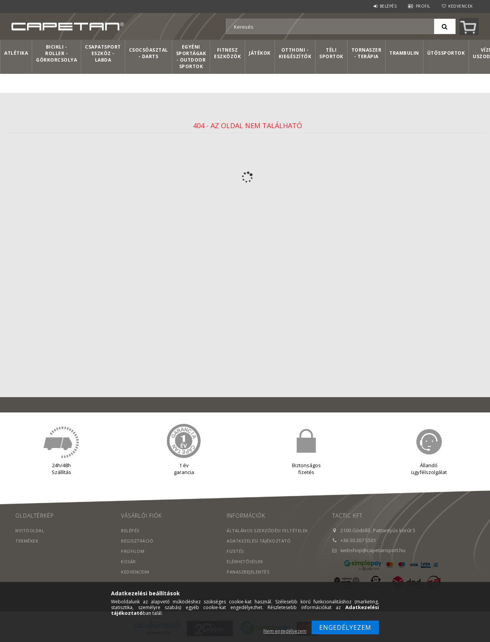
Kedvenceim (135, 572)
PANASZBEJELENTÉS (248, 572)
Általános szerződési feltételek (267, 530)
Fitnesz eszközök (227, 53)
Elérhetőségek (245, 561)
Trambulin (404, 53)
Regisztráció (137, 541)
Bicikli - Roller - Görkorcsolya (56, 53)
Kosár (128, 561)
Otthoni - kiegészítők (295, 53)
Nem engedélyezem (285, 631)
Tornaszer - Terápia (366, 53)
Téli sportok (331, 53)
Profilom (132, 551)
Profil (423, 6)
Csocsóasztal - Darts (148, 53)
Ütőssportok (446, 53)
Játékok (260, 53)
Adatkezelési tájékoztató (259, 541)
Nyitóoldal (29, 530)
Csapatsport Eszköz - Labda (103, 53)
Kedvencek (460, 6)
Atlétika (16, 53)
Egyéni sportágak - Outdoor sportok (191, 57)
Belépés (388, 6)
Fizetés (235, 551)
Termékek (26, 541)
